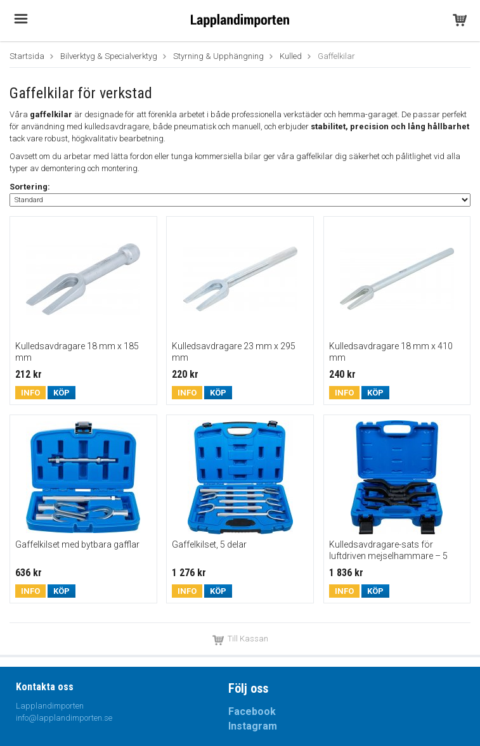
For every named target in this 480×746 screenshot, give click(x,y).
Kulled (291, 56)
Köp (61, 392)
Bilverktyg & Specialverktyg (108, 56)
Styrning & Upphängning (218, 56)
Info (30, 392)
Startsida (27, 56)
